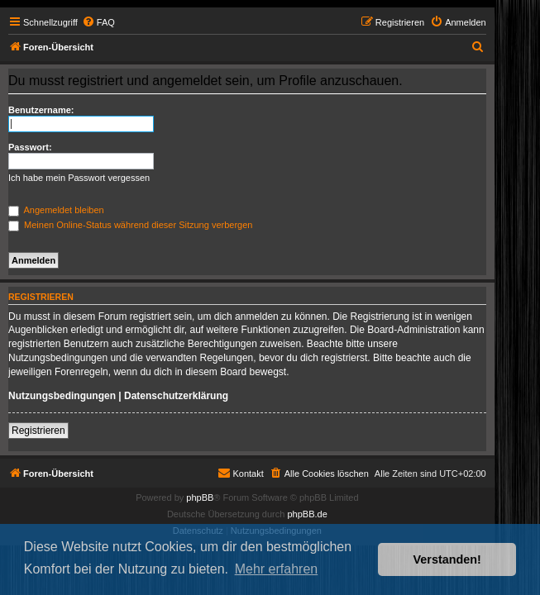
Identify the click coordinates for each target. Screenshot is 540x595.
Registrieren (38, 430)
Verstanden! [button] (447, 559)
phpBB (199, 497)
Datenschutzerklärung (176, 396)
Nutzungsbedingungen (62, 396)
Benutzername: (41, 110)
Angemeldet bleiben (56, 210)
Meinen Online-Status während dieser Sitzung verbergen (130, 225)
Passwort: (30, 147)
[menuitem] (98, 22)
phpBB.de (307, 514)
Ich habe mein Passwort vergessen (79, 178)
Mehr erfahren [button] (276, 569)
